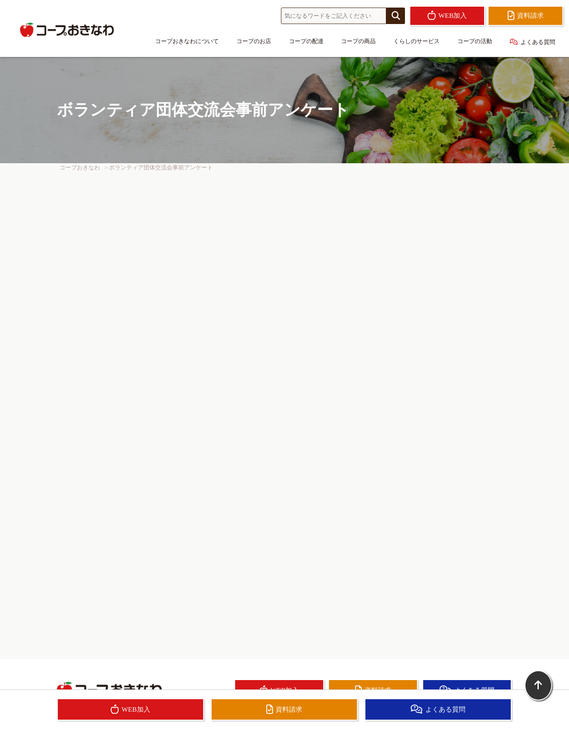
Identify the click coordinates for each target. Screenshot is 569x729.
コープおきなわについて (187, 41)
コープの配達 (306, 41)
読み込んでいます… (284, 401)
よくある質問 (532, 42)
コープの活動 (474, 41)
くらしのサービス (416, 41)
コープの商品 (358, 41)
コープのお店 (253, 41)
